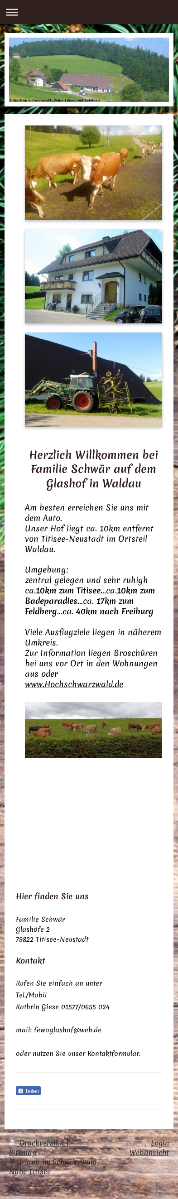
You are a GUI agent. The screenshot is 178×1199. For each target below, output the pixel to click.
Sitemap (23, 1152)
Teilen (28, 1091)
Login (160, 1143)
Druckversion (37, 1143)
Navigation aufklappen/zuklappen (89, 12)
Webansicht (149, 1152)
